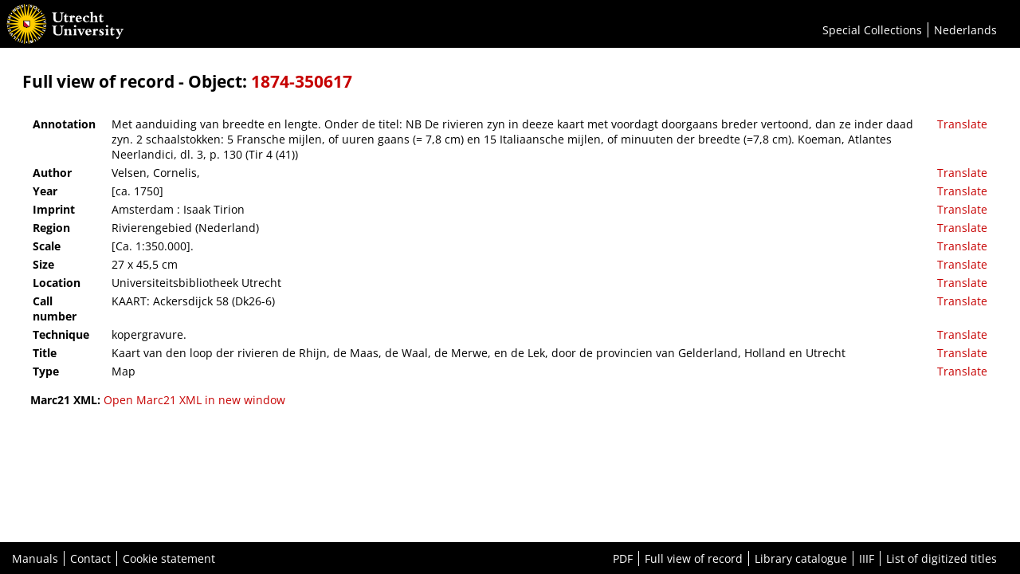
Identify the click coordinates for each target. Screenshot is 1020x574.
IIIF (866, 558)
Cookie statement (169, 558)
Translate (962, 124)
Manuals (35, 558)
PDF (623, 558)
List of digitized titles (941, 558)
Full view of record (694, 558)
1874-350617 (301, 81)
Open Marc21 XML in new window (194, 399)
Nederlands (965, 29)
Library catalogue (801, 558)
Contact (90, 558)
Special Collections (872, 29)
